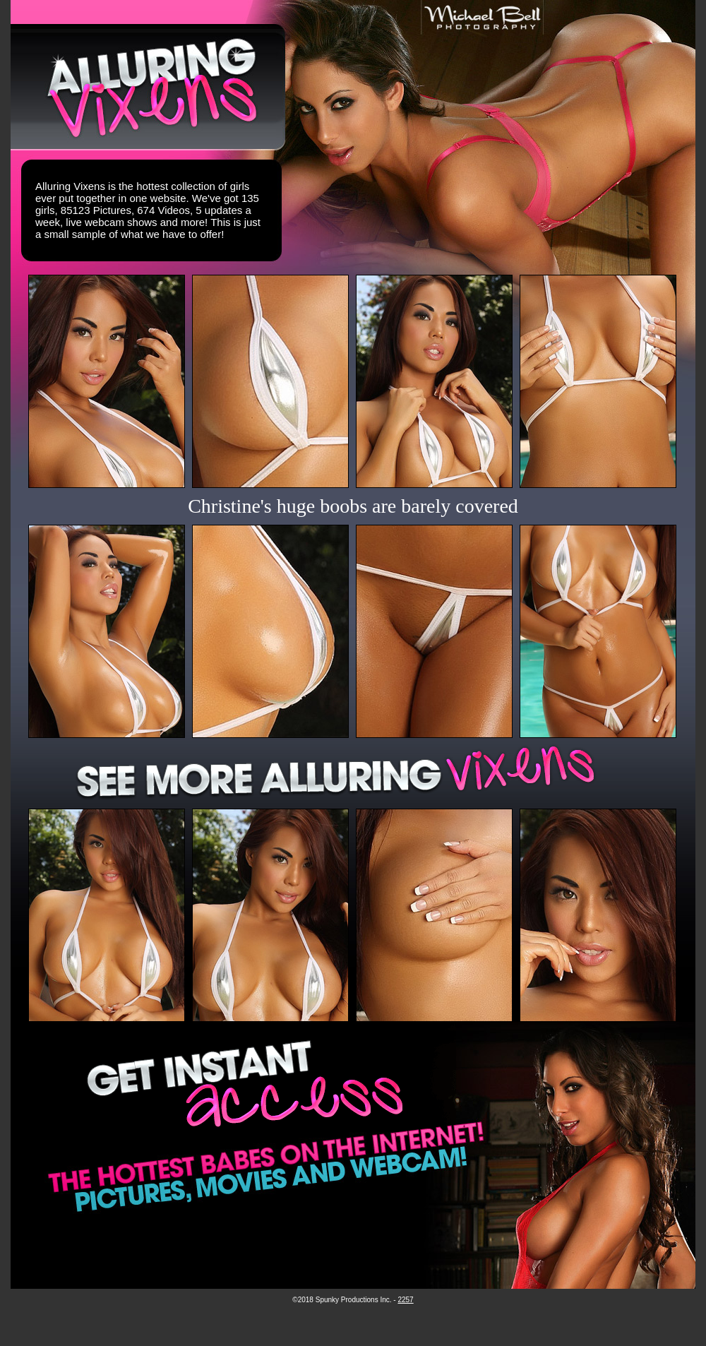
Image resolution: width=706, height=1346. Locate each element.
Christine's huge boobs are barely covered (353, 506)
